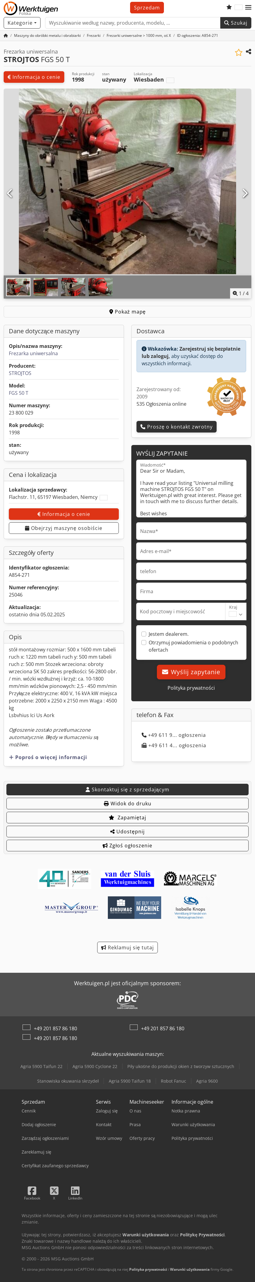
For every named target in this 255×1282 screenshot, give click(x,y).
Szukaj (235, 22)
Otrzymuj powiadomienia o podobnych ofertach (193, 646)
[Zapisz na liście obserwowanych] (239, 52)
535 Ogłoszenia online (161, 404)
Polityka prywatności (191, 688)
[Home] (47, 35)
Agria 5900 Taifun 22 (41, 1066)
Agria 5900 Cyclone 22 (95, 1066)
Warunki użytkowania (190, 1269)
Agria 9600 (207, 1081)
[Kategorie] (22, 23)
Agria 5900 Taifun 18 (130, 1081)
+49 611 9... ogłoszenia (174, 735)
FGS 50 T (18, 393)
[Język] (238, 7)
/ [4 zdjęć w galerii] (241, 293)
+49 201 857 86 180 (55, 1028)
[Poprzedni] (10, 193)
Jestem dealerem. (169, 634)
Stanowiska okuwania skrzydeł (67, 1081)
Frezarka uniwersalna (33, 353)
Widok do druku (127, 803)
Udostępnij (127, 831)
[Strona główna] (6, 35)
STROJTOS (20, 373)
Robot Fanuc (173, 1081)
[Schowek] (229, 7)
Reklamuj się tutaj (127, 947)
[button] (248, 7)
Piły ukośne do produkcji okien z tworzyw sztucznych (180, 1066)
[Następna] (244, 193)
